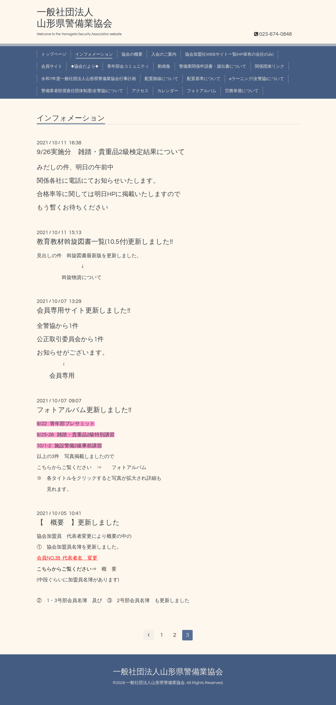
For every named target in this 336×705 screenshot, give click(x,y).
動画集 (164, 66)
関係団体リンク (269, 66)
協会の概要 (132, 54)
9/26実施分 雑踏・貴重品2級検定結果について (111, 152)
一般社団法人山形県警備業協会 (168, 672)
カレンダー (167, 91)
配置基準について (203, 79)
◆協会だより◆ (84, 66)
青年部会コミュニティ (128, 66)
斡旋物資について (82, 277)
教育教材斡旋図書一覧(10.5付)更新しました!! (105, 241)
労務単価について (242, 91)
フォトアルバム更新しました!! (84, 410)
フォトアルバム (201, 91)
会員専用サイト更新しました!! (83, 310)
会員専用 (62, 375)
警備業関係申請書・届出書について (212, 66)
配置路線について (161, 79)
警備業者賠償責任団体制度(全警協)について (82, 91)
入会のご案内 (163, 54)
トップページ (53, 54)
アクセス (140, 91)
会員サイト (51, 66)
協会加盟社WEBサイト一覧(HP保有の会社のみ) (229, 54)
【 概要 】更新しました (78, 522)
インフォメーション (94, 54)
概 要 (109, 569)
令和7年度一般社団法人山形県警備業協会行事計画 (88, 79)
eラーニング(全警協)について (256, 79)
